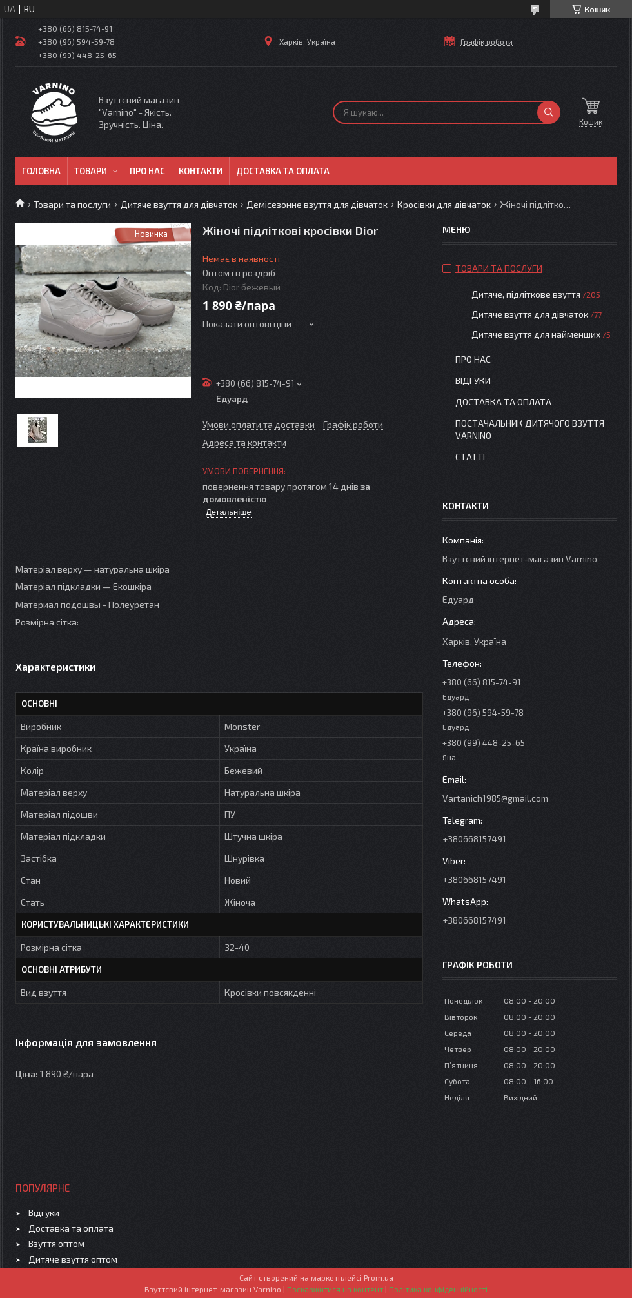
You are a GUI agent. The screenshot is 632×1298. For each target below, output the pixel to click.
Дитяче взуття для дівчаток (179, 204)
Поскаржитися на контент (335, 1288)
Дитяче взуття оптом (72, 1258)
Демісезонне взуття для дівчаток (317, 204)
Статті (470, 456)
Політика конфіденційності (438, 1288)
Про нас (147, 171)
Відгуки (473, 380)
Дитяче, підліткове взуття (525, 294)
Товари (90, 171)
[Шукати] (548, 112)
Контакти (200, 171)
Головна (41, 171)
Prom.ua (378, 1277)
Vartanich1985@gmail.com (495, 798)
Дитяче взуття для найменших (535, 334)
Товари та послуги (72, 204)
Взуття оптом (56, 1243)
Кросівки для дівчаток (444, 204)
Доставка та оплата (283, 171)
